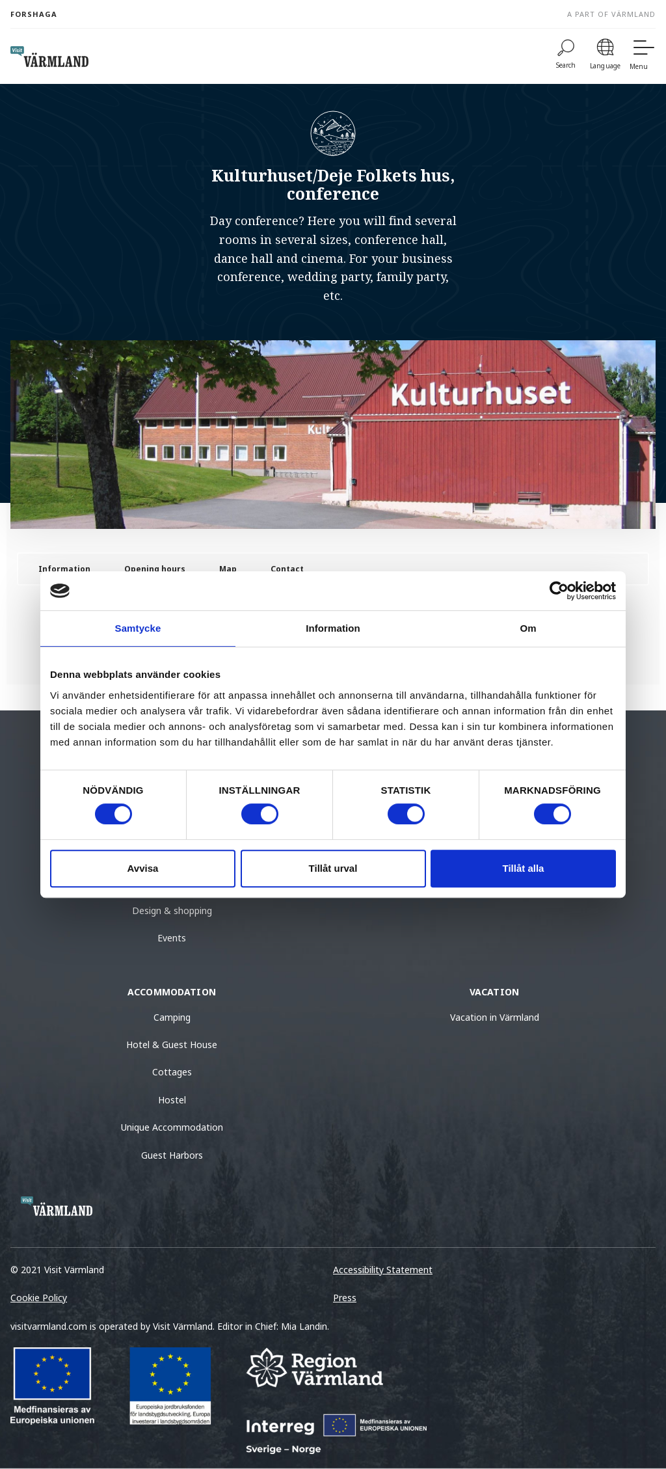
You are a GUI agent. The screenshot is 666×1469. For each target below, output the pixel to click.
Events (171, 938)
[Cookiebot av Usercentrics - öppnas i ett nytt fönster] (559, 590)
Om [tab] (528, 628)
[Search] (566, 56)
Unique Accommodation (172, 1127)
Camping (172, 1017)
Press (344, 1297)
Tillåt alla (523, 868)
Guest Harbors (172, 1155)
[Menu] (643, 56)
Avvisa (143, 868)
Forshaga (33, 14)
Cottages (172, 1072)
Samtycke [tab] (138, 628)
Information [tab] (333, 628)
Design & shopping (172, 910)
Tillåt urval (333, 868)
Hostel (172, 1100)
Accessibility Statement (383, 1269)
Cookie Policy (38, 1297)
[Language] (605, 56)
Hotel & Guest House (171, 1044)
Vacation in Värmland (494, 1017)
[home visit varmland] (49, 56)
